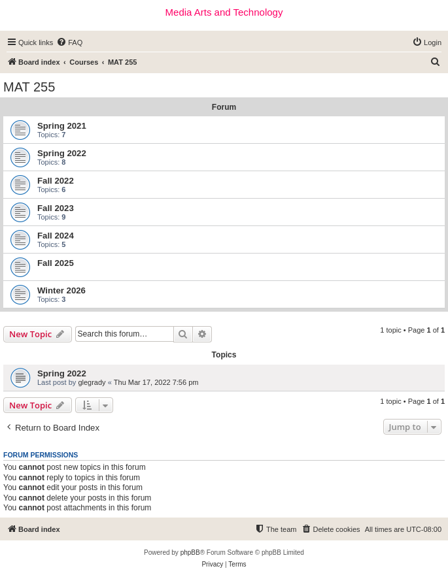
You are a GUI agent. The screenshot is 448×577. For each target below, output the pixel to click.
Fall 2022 (55, 181)
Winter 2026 (61, 290)
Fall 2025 (55, 263)
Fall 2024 (55, 235)
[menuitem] (69, 42)
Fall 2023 (55, 208)
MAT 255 (29, 87)
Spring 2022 (61, 153)
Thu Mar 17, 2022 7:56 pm (156, 382)
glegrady (91, 382)
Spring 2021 (61, 126)
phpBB (190, 552)
